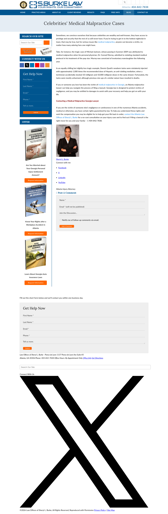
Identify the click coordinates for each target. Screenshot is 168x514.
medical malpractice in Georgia (111, 87)
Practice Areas (38, 14)
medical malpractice (106, 44)
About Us (56, 14)
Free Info (115, 14)
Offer (26, 124)
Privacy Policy (100, 512)
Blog (128, 14)
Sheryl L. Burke (62, 161)
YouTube (61, 184)
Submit (36, 114)
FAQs (103, 14)
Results (90, 14)
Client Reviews (74, 14)
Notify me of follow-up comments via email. (79, 222)
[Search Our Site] (31, 45)
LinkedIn (61, 180)
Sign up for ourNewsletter (28, 53)
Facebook (62, 170)
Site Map (111, 512)
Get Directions (97, 360)
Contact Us (142, 14)
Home (22, 14)
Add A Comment (67, 228)
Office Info (87, 360)
